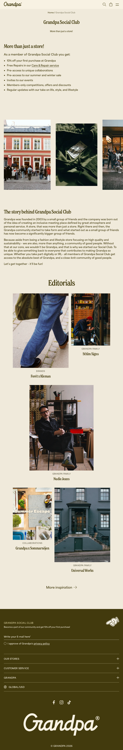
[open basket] (111, 4)
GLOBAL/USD (17, 687)
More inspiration (61, 587)
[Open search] (104, 4)
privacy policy (42, 643)
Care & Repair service (45, 65)
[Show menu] (117, 4)
